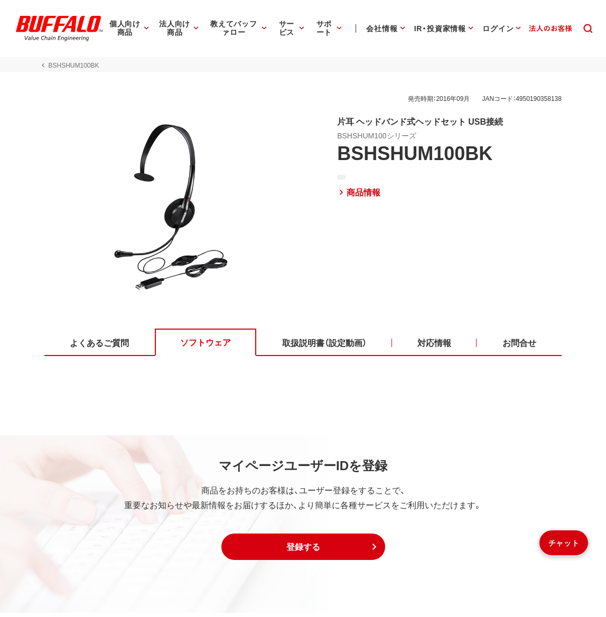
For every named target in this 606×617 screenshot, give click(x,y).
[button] (303, 551)
